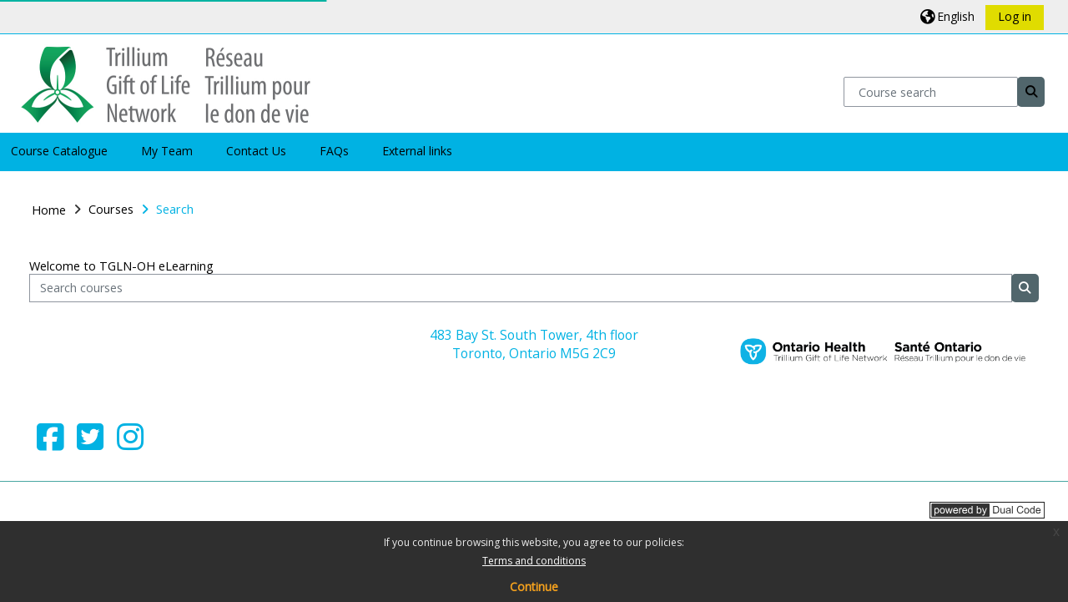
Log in (1014, 16)
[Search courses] (520, 288)
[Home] (165, 82)
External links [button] (417, 151)
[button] (947, 16)
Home (49, 210)
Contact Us (256, 151)
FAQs (334, 151)
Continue (534, 586)
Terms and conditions (534, 561)
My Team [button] (167, 151)
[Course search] (931, 91)
